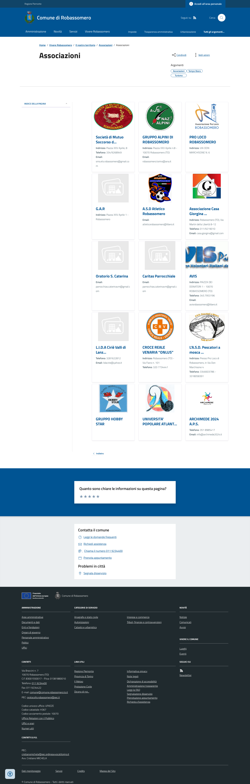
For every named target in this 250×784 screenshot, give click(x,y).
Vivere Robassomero (97, 31)
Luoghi (183, 649)
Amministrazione (36, 31)
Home (42, 45)
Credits (81, 771)
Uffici (24, 648)
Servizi (73, 31)
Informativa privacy (137, 671)
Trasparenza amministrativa (158, 32)
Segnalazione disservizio (139, 694)
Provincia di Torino (83, 676)
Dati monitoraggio (31, 771)
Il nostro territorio (85, 45)
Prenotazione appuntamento (142, 698)
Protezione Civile (83, 686)
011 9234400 (39, 683)
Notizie (183, 617)
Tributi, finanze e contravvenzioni (144, 622)
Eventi (183, 654)
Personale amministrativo (35, 637)
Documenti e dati (31, 622)
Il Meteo (78, 681)
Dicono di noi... (81, 692)
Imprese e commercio (138, 617)
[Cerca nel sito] (220, 18)
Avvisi (183, 627)
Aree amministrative (32, 617)
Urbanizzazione (188, 32)
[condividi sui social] (179, 55)
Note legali (132, 676)
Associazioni (105, 45)
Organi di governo (31, 632)
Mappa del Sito (107, 771)
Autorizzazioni (81, 622)
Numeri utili (28, 728)
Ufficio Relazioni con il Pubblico (38, 718)
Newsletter (185, 675)
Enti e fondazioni (30, 627)
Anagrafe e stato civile (86, 617)
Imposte (132, 32)
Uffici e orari (28, 723)
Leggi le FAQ (133, 690)
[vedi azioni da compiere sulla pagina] (201, 55)
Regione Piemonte (33, 3)
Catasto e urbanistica (85, 627)
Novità (58, 31)
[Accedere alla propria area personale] (205, 4)
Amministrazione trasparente (142, 686)
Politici (25, 642)
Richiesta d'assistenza (138, 702)
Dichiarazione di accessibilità (142, 681)
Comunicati (185, 622)
